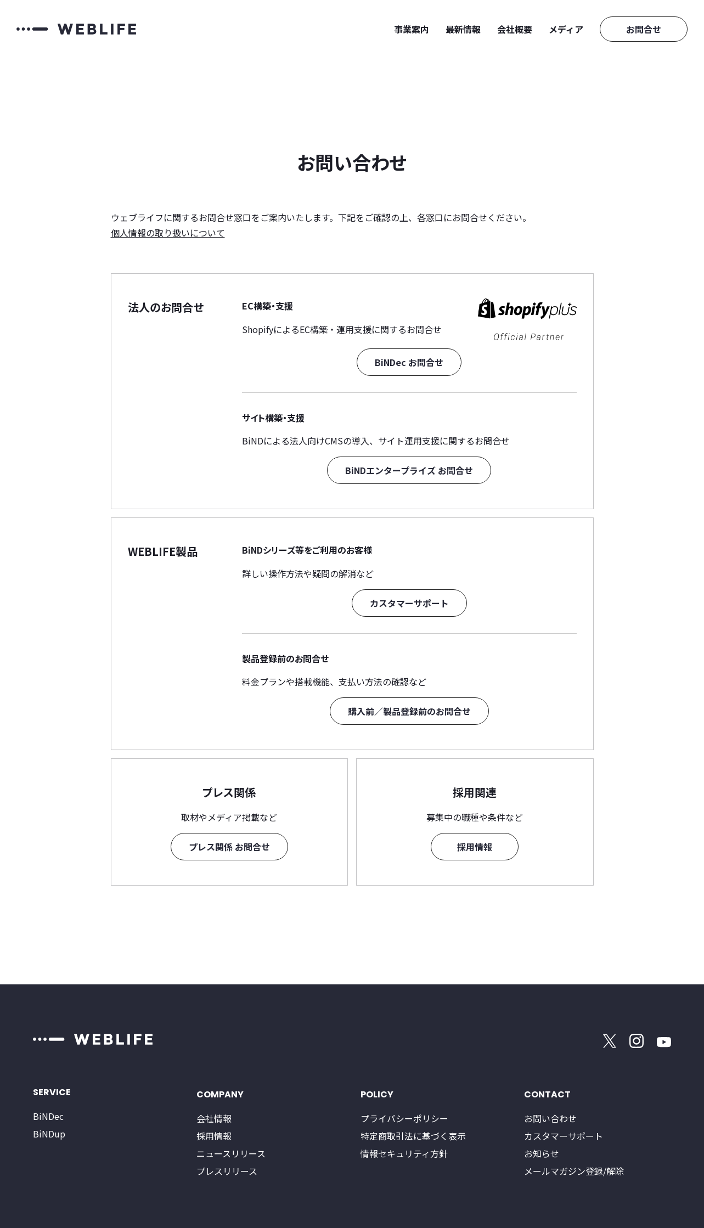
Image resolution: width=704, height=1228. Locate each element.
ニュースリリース (231, 1153)
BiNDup (49, 1133)
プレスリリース (226, 1171)
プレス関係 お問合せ (229, 846)
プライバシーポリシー (404, 1118)
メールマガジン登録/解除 (574, 1171)
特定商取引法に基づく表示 (413, 1135)
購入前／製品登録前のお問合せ (409, 711)
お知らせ (541, 1153)
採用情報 (474, 846)
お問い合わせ (550, 1118)
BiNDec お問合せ (409, 362)
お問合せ (643, 29)
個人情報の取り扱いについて (168, 232)
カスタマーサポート (409, 603)
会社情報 (214, 1118)
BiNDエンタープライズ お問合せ (409, 470)
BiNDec (48, 1116)
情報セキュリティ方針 (404, 1153)
